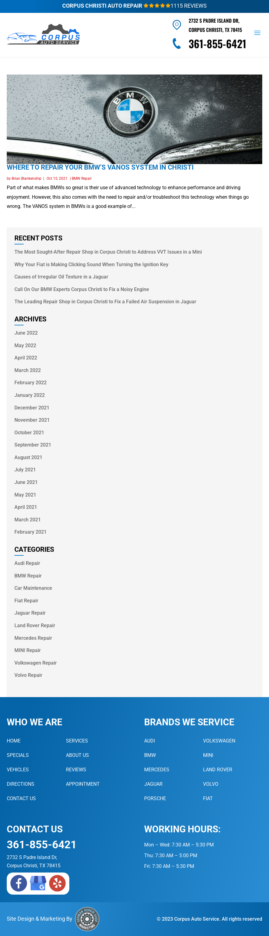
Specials (18, 755)
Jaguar (153, 784)
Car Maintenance (33, 588)
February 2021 (30, 532)
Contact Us (21, 798)
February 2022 (30, 383)
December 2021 (31, 408)
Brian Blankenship (26, 178)
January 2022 (29, 395)
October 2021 (29, 432)
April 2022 (25, 358)
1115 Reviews (175, 5)
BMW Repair (82, 178)
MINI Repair (27, 650)
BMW (150, 755)
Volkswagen (219, 741)
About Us (77, 755)
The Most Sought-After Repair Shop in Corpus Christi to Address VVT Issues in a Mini (108, 252)
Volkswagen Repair (35, 663)
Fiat (208, 798)
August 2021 (28, 457)
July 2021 (25, 470)
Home (14, 741)
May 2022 (25, 345)
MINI (208, 755)
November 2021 (32, 420)
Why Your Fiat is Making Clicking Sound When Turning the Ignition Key (91, 264)
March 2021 (27, 520)
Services (77, 741)
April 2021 (25, 507)
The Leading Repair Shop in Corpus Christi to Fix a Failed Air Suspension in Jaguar (105, 302)
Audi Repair (27, 563)
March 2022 (27, 370)
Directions (20, 784)
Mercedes (156, 770)
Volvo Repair (28, 675)
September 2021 (32, 445)
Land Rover (217, 770)
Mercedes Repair (33, 638)
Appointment (83, 784)
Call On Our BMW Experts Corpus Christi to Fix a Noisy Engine (81, 289)
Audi (149, 741)
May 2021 (25, 495)
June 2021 (26, 482)
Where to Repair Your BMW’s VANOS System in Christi (100, 167)
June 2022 (26, 333)
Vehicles (18, 770)
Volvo (210, 784)
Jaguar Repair (30, 613)
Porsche (155, 798)
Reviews (76, 770)
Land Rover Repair (34, 625)
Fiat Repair (26, 601)
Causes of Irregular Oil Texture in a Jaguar (61, 277)
